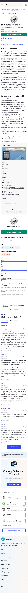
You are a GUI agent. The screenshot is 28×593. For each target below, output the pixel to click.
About (2, 549)
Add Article (4, 560)
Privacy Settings (5, 572)
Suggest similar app (14, 530)
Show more (14, 447)
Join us (24, 1)
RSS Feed (3, 586)
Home (2, 13)
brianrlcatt (4, 325)
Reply (9, 350)
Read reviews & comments (7, 41)
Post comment (14, 310)
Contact (3, 579)
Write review (14, 241)
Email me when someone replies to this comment (13, 306)
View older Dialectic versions (8, 141)
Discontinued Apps (6, 557)
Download (14, 34)
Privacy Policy (4, 568)
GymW (3, 383)
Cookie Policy (4, 575)
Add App (3, 553)
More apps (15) (7, 525)
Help (2, 583)
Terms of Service (5, 564)
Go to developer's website (9, 203)
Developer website (18, 44)
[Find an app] (6, 5)
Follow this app (6, 44)
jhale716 (3, 354)
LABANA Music (5, 408)
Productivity (8, 13)
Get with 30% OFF (14, 484)
